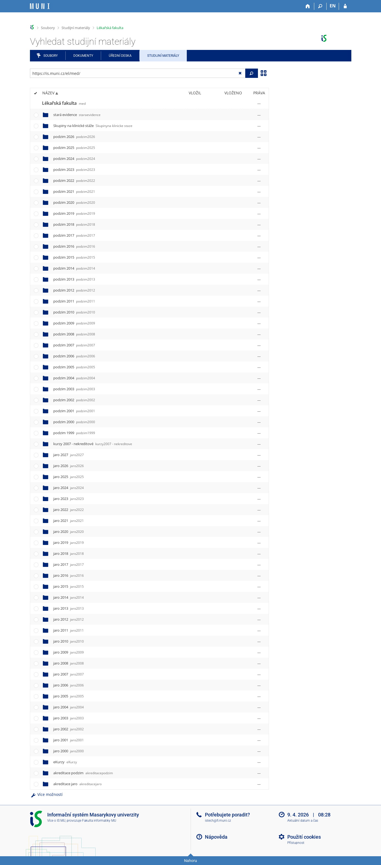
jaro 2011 (68, 630)
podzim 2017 (74, 235)
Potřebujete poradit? (227, 815)
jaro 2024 (68, 487)
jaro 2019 (68, 542)
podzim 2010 (74, 312)
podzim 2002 (74, 399)
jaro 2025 (68, 476)
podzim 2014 (74, 268)
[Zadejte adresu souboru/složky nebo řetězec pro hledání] (138, 73)
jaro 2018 (68, 553)
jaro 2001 (68, 739)
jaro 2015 (68, 586)
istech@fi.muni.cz (218, 820)
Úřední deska (120, 56)
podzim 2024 (74, 158)
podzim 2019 (74, 213)
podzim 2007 (74, 345)
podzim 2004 (74, 377)
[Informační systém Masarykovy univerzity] (40, 6)
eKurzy (65, 761)
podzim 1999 (74, 432)
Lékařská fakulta (110, 27)
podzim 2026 (74, 136)
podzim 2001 (74, 410)
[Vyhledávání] (320, 6)
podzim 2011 (74, 301)
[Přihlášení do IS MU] (345, 6)
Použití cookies (304, 837)
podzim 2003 (74, 388)
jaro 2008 (68, 663)
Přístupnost (295, 843)
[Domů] (308, 6)
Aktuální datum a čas (302, 820)
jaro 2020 (68, 531)
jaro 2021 (68, 520)
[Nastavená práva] (259, 103)
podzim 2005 (74, 366)
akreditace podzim (83, 772)
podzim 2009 (74, 323)
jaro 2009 (68, 652)
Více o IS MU (56, 820)
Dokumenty (83, 56)
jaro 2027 (68, 454)
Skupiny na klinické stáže (92, 125)
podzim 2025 (74, 147)
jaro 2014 (68, 597)
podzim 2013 (74, 279)
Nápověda (216, 837)
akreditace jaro (77, 783)
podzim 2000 (74, 421)
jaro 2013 (68, 608)
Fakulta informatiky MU (99, 820)
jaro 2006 (68, 685)
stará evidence (77, 114)
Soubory (48, 27)
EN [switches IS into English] (333, 6)
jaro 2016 (68, 575)
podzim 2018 (74, 224)
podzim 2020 (74, 202)
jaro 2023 (68, 498)
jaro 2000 (68, 750)
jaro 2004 (68, 707)
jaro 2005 (68, 696)
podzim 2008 (74, 334)
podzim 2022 (74, 180)
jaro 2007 (68, 674)
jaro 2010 (68, 641)
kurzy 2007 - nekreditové (92, 443)
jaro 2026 (68, 465)
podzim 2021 (74, 191)
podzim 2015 (74, 257)
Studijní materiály (76, 27)
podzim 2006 (74, 356)
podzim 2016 (74, 246)
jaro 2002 (68, 729)
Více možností (46, 794)
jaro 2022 (68, 509)
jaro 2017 (68, 564)
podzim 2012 (74, 290)
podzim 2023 (74, 169)
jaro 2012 (68, 619)
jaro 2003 (68, 718)
